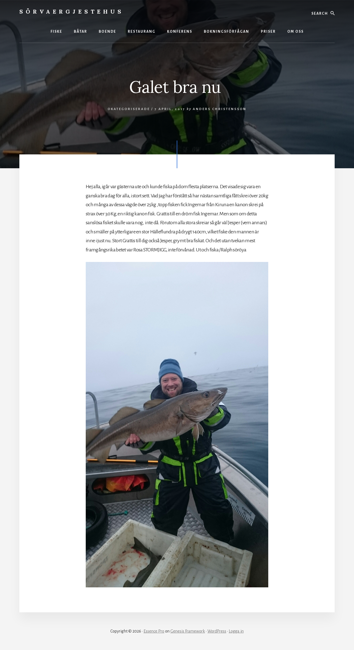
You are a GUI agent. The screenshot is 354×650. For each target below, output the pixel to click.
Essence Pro (154, 631)
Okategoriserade (129, 109)
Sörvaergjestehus (71, 11)
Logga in (236, 631)
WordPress (216, 631)
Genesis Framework (187, 631)
